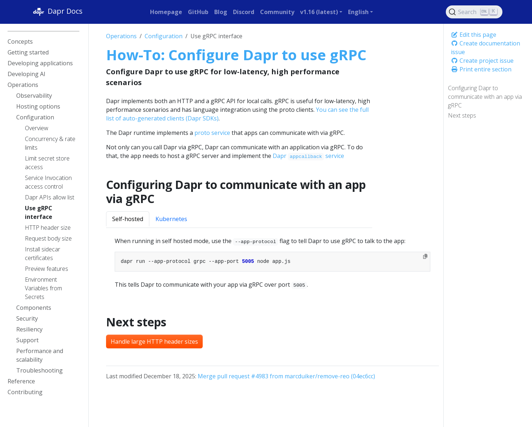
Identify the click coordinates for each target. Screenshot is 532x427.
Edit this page (473, 35)
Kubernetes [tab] (171, 219)
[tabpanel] (272, 263)
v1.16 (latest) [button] (319, 12)
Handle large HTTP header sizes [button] (154, 341)
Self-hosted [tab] (127, 219)
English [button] (358, 12)
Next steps (462, 115)
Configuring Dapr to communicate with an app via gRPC (485, 96)
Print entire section (481, 69)
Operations (121, 36)
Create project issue (482, 61)
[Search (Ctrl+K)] (474, 11)
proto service (212, 133)
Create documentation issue (485, 47)
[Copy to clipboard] (425, 256)
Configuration (164, 36)
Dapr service (308, 156)
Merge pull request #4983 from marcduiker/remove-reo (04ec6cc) (286, 376)
